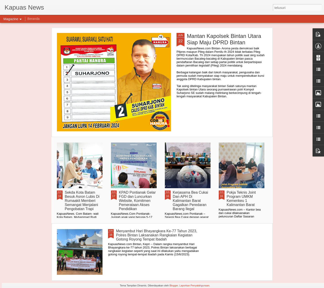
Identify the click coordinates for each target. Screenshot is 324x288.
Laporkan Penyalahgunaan (194, 285)
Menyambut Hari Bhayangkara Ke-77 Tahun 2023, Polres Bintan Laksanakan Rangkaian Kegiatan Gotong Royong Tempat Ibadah (156, 235)
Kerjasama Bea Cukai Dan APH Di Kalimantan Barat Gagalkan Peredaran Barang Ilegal (190, 200)
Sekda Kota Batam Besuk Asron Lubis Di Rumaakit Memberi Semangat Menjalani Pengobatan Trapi (82, 200)
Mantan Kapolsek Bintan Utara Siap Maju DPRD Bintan (224, 39)
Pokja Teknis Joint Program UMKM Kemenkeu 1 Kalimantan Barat (241, 198)
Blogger (173, 285)
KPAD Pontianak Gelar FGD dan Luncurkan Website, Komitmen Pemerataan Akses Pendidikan (137, 200)
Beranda (33, 19)
